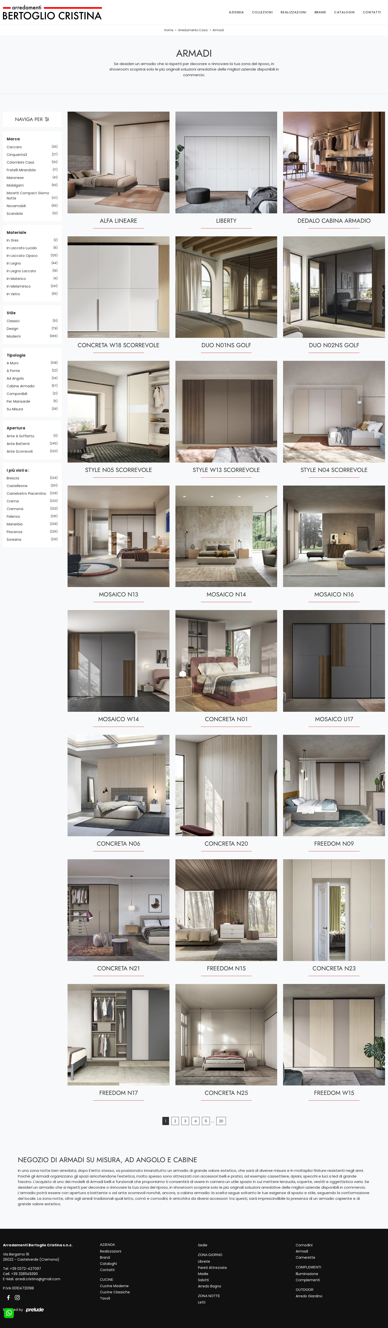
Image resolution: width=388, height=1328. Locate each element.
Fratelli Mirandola (23, 170)
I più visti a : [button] (18, 470)
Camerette (305, 1257)
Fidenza (15, 516)
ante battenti (20, 443)
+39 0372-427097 (25, 1268)
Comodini (304, 1245)
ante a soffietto (22, 436)
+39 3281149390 (24, 1273)
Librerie (204, 1261)
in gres (14, 240)
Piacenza (16, 531)
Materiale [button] (16, 232)
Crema (15, 501)
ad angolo (17, 378)
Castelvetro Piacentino (28, 493)
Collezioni (262, 12)
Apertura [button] (16, 428)
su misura (17, 409)
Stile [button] (11, 313)
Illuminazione (307, 1273)
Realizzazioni (293, 12)
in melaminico (20, 286)
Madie (203, 1273)
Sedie (202, 1245)
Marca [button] (13, 139)
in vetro (15, 294)
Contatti (372, 12)
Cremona (17, 508)
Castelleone (19, 485)
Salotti (203, 1280)
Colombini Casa (22, 162)
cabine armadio (22, 386)
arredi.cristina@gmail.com (37, 1279)
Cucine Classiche (115, 1292)
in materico (18, 278)
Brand (320, 12)
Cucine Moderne (114, 1285)
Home (168, 30)
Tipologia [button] (16, 355)
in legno (16, 263)
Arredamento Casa (193, 30)
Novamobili (18, 205)
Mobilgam (17, 185)
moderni (15, 336)
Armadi (218, 30)
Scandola (16, 213)
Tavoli (105, 1298)
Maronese (17, 177)
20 (221, 1121)
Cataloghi (344, 12)
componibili (19, 393)
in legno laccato (23, 271)
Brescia (15, 478)
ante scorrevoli (21, 451)
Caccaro (16, 147)
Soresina (16, 539)
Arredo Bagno (209, 1286)
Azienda (236, 12)
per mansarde (20, 401)
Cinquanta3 (19, 154)
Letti (201, 1302)
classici (15, 321)
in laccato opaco (24, 255)
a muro (14, 363)
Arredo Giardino (309, 1296)
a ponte (15, 370)
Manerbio (16, 524)
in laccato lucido (24, 248)
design (14, 328)
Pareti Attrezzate (212, 1267)
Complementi (308, 1280)
